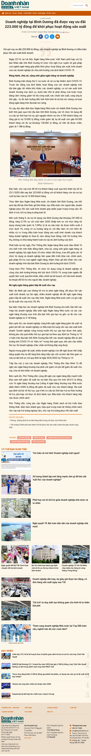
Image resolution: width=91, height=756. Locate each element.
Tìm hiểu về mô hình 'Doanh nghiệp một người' (56, 453)
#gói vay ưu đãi (38, 442)
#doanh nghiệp (24, 438)
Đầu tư (54, 13)
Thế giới (34, 13)
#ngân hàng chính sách (20, 442)
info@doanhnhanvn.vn (79, 731)
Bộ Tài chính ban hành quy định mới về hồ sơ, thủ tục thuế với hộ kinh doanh (45, 568)
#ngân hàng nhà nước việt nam (59, 438)
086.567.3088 (76, 728)
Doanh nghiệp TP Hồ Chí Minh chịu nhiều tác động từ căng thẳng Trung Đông (74, 568)
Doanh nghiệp (41, 13)
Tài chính (48, 13)
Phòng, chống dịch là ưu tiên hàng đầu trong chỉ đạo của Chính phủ (38, 420)
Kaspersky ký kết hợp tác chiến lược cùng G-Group (33, 694)
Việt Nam (20, 13)
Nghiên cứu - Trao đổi (11, 13)
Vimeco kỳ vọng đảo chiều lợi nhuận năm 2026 (31, 684)
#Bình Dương (39, 438)
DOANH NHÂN (27, 13)
